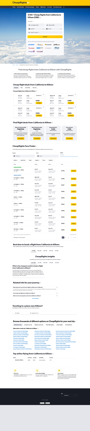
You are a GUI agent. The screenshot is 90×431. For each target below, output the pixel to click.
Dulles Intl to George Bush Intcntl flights (43, 345)
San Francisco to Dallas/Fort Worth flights (43, 334)
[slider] (78, 156)
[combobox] (30, 21)
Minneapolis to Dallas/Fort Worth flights (43, 336)
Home (14, 7)
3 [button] (68, 237)
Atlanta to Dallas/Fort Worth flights (63, 347)
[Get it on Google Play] (42, 403)
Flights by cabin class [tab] (39, 324)
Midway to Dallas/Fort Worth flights (63, 340)
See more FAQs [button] (35, 298)
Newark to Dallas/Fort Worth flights (20, 331)
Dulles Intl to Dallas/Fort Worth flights (63, 332)
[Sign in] (63, 7)
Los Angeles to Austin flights (40, 343)
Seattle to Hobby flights (61, 343)
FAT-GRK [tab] (56, 250)
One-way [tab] (34, 87)
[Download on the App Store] (47, 403)
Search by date (20, 7)
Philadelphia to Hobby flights (41, 347)
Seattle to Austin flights (60, 348)
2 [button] (65, 237)
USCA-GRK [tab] (33, 262)
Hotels (37, 7)
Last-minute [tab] (27, 87)
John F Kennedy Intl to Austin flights (20, 341)
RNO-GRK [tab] (39, 250)
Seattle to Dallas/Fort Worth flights (20, 332)
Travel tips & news (57, 7)
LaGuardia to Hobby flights (18, 338)
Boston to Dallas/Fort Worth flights (20, 336)
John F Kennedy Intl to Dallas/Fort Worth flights (65, 331)
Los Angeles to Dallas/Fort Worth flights (43, 332)
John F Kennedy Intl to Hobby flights (42, 338)
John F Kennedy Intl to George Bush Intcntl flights (66, 341)
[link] (20, 138)
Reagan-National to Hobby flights (41, 340)
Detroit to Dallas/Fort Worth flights (63, 345)
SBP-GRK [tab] (45, 250)
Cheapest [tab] (16, 87)
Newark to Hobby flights (40, 341)
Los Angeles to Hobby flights (19, 347)
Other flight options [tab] (50, 324)
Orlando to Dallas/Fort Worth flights (63, 336)
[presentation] (40, 17)
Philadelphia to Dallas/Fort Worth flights (43, 348)
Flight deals (43, 7)
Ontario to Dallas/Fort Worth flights (63, 338)
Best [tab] (21, 87)
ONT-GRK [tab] (51, 250)
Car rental (49, 7)
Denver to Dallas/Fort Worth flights (20, 343)
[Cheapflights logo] (20, 2)
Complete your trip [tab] (28, 324)
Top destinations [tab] (68, 324)
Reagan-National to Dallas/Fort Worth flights (22, 348)
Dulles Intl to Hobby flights (18, 340)
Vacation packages (29, 7)
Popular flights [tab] (60, 324)
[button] (35, 29)
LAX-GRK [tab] (33, 250)
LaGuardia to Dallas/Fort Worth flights (42, 331)
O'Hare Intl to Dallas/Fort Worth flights (64, 334)
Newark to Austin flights (18, 345)
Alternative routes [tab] (18, 324)
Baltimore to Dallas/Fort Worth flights (21, 334)
